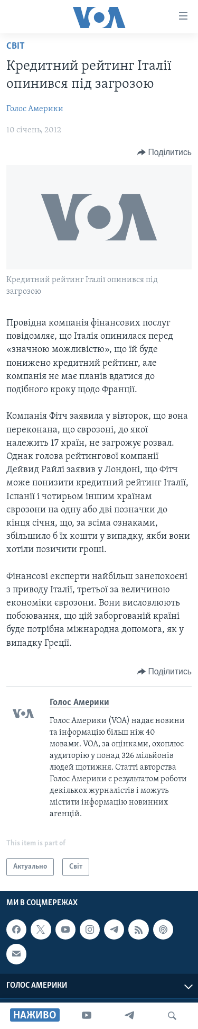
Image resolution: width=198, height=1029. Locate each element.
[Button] (164, 152)
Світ (15, 46)
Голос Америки (34, 109)
